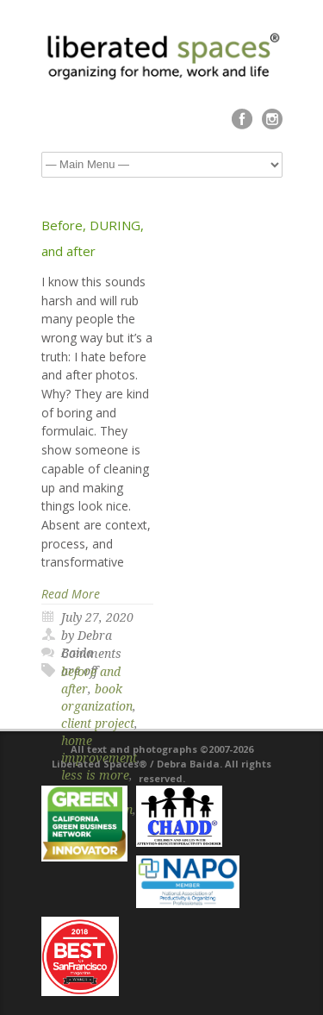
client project (97, 723)
